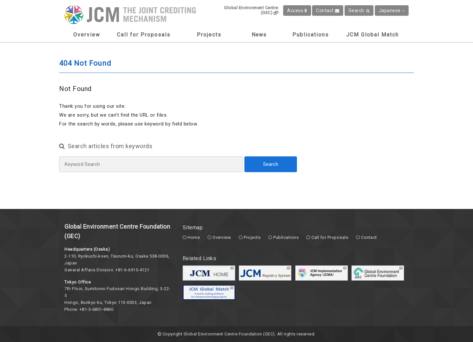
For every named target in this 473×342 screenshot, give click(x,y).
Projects (209, 35)
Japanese (392, 10)
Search (359, 10)
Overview (86, 35)
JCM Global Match (372, 35)
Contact (327, 10)
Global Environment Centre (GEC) (251, 10)
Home (194, 237)
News (259, 35)
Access (297, 10)
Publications (310, 35)
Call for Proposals (143, 35)
